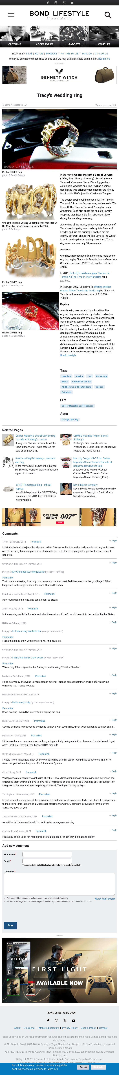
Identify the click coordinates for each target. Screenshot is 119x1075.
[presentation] (27, 913)
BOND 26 (87, 53)
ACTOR (39, 53)
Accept (83, 1067)
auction (99, 387)
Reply (114, 541)
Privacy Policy (70, 1027)
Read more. (104, 58)
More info (52, 1069)
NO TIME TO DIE (69, 53)
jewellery (66, 376)
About (17, 1027)
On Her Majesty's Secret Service (77, 406)
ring (90, 376)
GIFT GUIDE (101, 53)
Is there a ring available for (26, 631)
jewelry (79, 376)
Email (7, 861)
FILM (29, 53)
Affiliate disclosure (49, 1027)
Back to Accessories (13, 105)
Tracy (65, 381)
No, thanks (98, 1067)
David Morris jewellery (85, 484)
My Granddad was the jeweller (28, 571)
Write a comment (103, 105)
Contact (103, 1027)
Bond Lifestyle (68, 355)
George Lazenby (70, 419)
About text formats (105, 898)
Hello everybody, (21, 702)
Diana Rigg (101, 376)
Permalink (36, 541)
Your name (9, 854)
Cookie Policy (88, 1027)
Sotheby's (66, 392)
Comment (9, 871)
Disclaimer (29, 1027)
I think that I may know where (28, 657)
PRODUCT (51, 53)
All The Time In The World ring (76, 387)
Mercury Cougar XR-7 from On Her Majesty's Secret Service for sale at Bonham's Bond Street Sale (92, 462)
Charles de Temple (81, 381)
